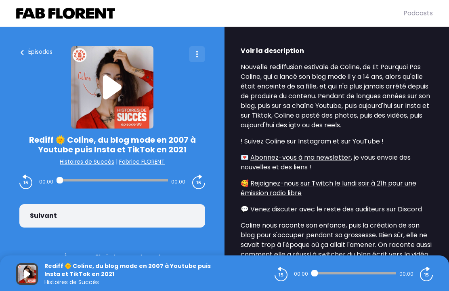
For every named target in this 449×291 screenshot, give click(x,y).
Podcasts (418, 13)
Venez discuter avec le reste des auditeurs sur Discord (336, 209)
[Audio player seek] (112, 180)
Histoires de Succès (87, 162)
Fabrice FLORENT (142, 162)
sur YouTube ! (362, 141)
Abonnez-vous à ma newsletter (300, 157)
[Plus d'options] (197, 54)
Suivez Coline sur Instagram (287, 141)
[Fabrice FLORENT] (209, 13)
